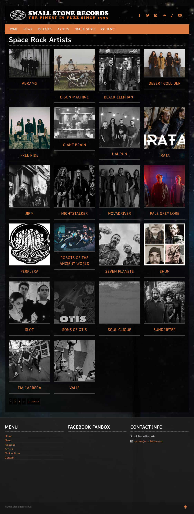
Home (13, 29)
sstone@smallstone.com (149, 441)
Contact (108, 29)
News (28, 29)
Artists (63, 29)
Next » (35, 401)
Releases (45, 29)
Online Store (85, 29)
